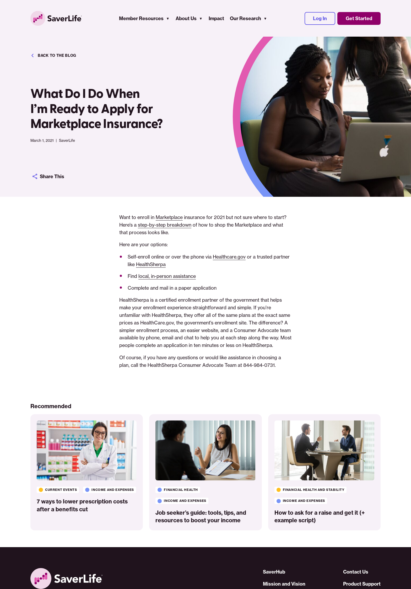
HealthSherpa (151, 264)
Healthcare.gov (229, 257)
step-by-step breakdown (164, 225)
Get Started (359, 18)
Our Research (245, 18)
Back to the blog (53, 55)
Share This (48, 176)
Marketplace (169, 217)
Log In (320, 18)
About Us (186, 18)
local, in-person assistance (167, 276)
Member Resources (141, 18)
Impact (216, 18)
